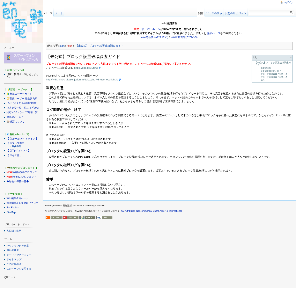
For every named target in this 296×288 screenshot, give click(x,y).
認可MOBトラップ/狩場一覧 (22, 112)
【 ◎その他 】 (15, 155)
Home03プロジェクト (24, 176)
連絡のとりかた (15, 117)
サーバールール (150, 29)
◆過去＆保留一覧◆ (18, 181)
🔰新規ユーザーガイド (19, 93)
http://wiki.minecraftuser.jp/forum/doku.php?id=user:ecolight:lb (82, 79)
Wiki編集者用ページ (18, 198)
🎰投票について (15, 121)
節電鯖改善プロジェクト (25, 172)
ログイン (289, 2)
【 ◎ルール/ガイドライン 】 (22, 138)
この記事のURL (15, 264)
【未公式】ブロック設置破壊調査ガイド (99, 45)
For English (13, 207)
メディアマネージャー (19, 254)
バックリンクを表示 (18, 245)
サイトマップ (14, 259)
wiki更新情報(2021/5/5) (154, 37)
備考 (263, 80)
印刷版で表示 (14, 230)
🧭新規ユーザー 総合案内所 (22, 98)
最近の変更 (13, 250)
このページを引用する (19, 268)
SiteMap (11, 212)
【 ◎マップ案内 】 (17, 143)
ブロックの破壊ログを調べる (274, 77)
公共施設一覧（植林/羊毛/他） (23, 107)
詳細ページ (213, 33)
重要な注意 (266, 68)
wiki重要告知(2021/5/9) (184, 37)
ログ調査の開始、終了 (271, 71)
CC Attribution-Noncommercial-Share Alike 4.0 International (151, 211)
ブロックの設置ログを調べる (274, 74)
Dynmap (16, 146)
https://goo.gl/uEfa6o (86, 67)
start (62, 45)
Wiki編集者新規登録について (22, 203)
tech (69, 45)
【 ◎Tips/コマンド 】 (18, 150)
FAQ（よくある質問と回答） (23, 103)
